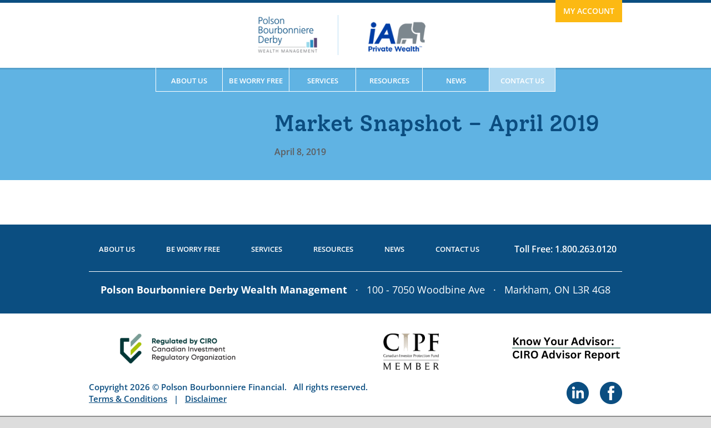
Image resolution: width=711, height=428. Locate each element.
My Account (588, 11)
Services (322, 81)
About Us (189, 81)
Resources (389, 81)
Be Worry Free (256, 81)
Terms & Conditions (128, 398)
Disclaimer (206, 398)
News (456, 81)
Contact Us (522, 81)
